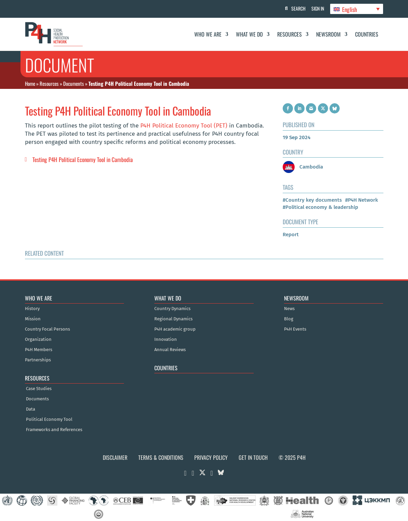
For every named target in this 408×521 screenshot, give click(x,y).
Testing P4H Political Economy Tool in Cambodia (82, 159)
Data (30, 409)
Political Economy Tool (49, 419)
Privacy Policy (211, 457)
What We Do (249, 34)
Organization (38, 339)
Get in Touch (253, 457)
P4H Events (295, 329)
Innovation (165, 339)
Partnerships (38, 360)
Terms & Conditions (160, 457)
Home (30, 83)
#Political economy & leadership (320, 207)
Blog (288, 319)
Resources (289, 34)
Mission (33, 319)
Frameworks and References (54, 429)
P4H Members (38, 349)
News (289, 308)
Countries (366, 34)
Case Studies (39, 388)
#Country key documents (312, 200)
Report (291, 234)
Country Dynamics (172, 308)
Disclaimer (115, 457)
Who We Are (208, 34)
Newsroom (328, 34)
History (32, 308)
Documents (73, 83)
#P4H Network (361, 200)
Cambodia (303, 167)
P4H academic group (175, 329)
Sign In (316, 8)
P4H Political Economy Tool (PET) (183, 125)
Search (296, 8)
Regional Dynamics (173, 319)
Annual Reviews (170, 349)
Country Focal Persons (47, 329)
